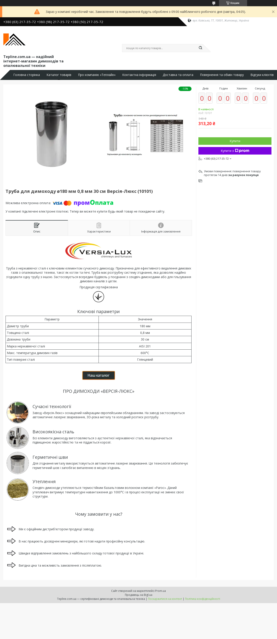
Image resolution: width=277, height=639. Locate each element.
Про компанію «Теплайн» (97, 74)
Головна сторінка (26, 74)
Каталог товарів (58, 74)
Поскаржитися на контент (165, 599)
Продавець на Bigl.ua (138, 595)
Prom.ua (160, 591)
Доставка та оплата (178, 74)
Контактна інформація (139, 74)
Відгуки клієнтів (262, 74)
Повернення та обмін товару (222, 74)
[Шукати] (200, 48)
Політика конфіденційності (202, 599)
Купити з (235, 151)
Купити (235, 141)
